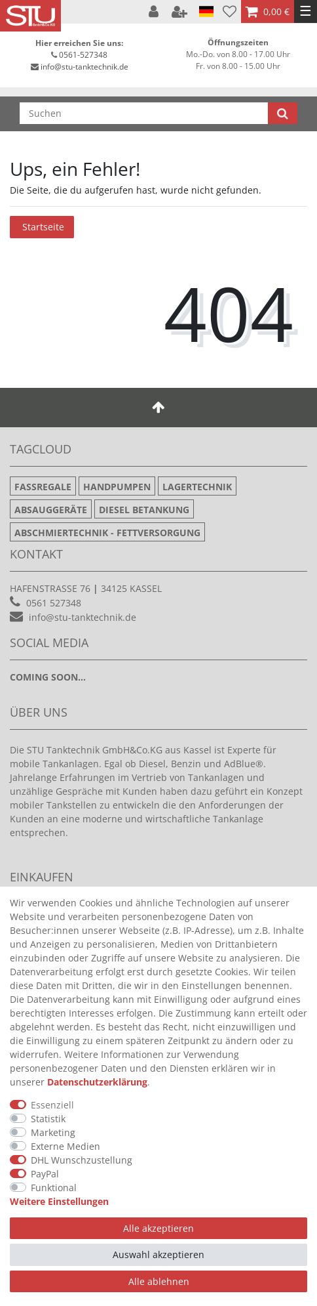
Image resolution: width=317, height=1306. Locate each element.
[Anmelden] (155, 12)
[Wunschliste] (229, 11)
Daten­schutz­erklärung (97, 1082)
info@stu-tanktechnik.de (84, 66)
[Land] (206, 12)
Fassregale (42, 486)
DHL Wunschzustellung (81, 1160)
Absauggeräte (50, 509)
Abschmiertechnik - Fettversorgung (107, 532)
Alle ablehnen (158, 1281)
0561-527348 (83, 54)
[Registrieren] (181, 12)
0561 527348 (53, 603)
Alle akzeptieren (158, 1228)
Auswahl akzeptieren (158, 1254)
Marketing (53, 1132)
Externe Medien (65, 1146)
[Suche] (282, 113)
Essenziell (52, 1105)
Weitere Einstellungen (59, 1201)
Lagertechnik (197, 486)
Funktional (54, 1187)
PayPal (45, 1174)
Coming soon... (48, 677)
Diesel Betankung (144, 509)
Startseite (43, 227)
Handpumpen (117, 486)
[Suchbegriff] (144, 113)
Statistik (48, 1118)
